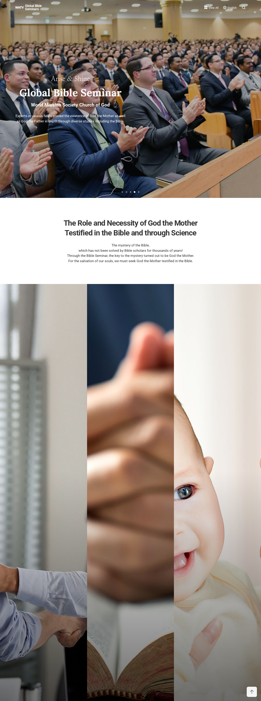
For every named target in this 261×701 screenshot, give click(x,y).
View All (213, 7)
